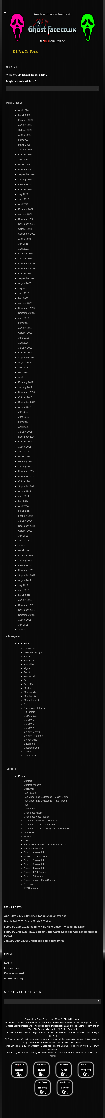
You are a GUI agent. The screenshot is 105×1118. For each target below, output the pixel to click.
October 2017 (25, 352)
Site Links (29, 884)
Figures (28, 668)
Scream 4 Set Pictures (35, 872)
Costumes (29, 789)
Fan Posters (30, 793)
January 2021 (25, 258)
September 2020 (26, 278)
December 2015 (26, 436)
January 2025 (25, 149)
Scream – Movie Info (34, 852)
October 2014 (25, 481)
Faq (26, 804)
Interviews (29, 832)
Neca (26, 704)
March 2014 (24, 511)
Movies (27, 836)
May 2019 (23, 323)
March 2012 (24, 595)
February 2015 (25, 461)
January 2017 (25, 387)
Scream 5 (29, 720)
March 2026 (24, 115)
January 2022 (25, 214)
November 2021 (26, 224)
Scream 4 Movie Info (34, 868)
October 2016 (25, 397)
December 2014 (26, 471)
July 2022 (23, 194)
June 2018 (23, 337)
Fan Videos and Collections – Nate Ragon (45, 800)
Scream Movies (32, 731)
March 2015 (24, 456)
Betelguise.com (55, 1052)
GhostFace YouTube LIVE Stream (41, 820)
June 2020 (23, 293)
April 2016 (23, 427)
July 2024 (23, 159)
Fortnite (28, 672)
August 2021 (24, 239)
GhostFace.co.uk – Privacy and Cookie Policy (47, 828)
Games (27, 680)
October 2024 (25, 154)
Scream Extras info (33, 876)
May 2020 (23, 298)
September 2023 (26, 174)
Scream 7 (29, 728)
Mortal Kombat (31, 700)
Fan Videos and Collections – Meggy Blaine (46, 797)
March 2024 (24, 164)
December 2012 (26, 565)
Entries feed (11, 968)
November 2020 (26, 268)
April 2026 (23, 110)
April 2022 (23, 204)
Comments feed (14, 973)
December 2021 (26, 219)
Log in (8, 962)
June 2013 (23, 540)
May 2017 (23, 372)
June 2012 (23, 590)
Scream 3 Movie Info (34, 864)
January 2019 (25, 328)
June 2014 (23, 496)
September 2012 (26, 575)
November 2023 (26, 169)
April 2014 (23, 506)
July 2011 (23, 624)
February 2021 (25, 253)
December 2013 (26, 526)
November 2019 (26, 308)
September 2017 (26, 357)
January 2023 (25, 179)
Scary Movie (30, 716)
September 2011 (26, 615)
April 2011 (23, 629)
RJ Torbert (29, 712)
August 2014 (24, 491)
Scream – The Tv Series (36, 856)
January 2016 (25, 431)
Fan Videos (30, 664)
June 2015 (23, 451)
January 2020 (25, 303)
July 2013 (23, 535)
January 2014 (25, 520)
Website (28, 751)
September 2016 (26, 402)
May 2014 (23, 501)
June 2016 (23, 417)
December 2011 (26, 605)
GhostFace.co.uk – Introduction (40, 824)
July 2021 (23, 243)
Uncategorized (31, 747)
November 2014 (26, 476)
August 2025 (24, 135)
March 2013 (24, 550)
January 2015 (25, 466)
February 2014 (25, 516)
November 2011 (26, 610)
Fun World (29, 676)
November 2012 (26, 570)
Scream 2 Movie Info (34, 860)
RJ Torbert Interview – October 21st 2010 (45, 844)
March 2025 (24, 144)
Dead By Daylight (33, 652)
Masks (27, 688)
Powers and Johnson (35, 708)
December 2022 (26, 184)
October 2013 (25, 530)
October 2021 (25, 229)
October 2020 (25, 273)
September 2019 (26, 313)
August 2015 (24, 446)
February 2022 (25, 209)
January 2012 (25, 600)
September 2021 (26, 233)
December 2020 (26, 263)
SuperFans (29, 743)
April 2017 (23, 377)
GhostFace (29, 684)
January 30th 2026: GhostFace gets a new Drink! (34, 940)
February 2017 (25, 382)
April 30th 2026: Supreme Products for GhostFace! (35, 916)
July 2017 (23, 367)
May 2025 (23, 140)
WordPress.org (13, 978)
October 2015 (25, 441)
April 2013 (23, 545)
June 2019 (23, 318)
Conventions (30, 648)
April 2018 (23, 342)
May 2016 (23, 422)
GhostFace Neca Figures (37, 816)
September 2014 (26, 486)
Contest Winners (32, 785)
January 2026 (25, 125)
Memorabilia (30, 692)
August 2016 (24, 407)
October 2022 (25, 189)
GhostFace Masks (33, 812)
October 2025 (25, 130)
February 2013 (25, 555)
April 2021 (23, 248)
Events (27, 656)
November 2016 (26, 392)
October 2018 (25, 332)
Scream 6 (29, 724)
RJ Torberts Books (33, 848)
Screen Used (30, 740)
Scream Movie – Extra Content (39, 880)
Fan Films (29, 660)
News (27, 840)
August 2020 (24, 283)
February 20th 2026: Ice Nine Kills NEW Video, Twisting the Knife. (44, 926)
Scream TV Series (33, 735)
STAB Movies (31, 888)
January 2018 (25, 347)
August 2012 (24, 580)
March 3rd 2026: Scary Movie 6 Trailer (27, 921)
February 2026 (25, 120)
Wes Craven (30, 755)
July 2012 (23, 585)
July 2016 (23, 412)
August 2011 (24, 620)
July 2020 (23, 288)
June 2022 (23, 199)
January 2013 (25, 560)
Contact (28, 781)
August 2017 (24, 362)
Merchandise (30, 696)
